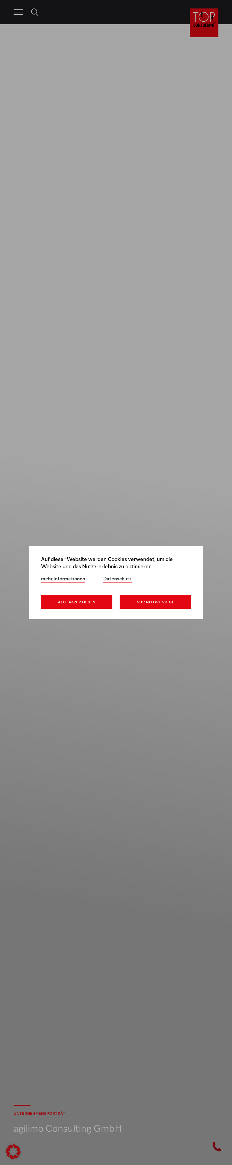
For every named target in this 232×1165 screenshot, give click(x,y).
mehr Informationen (63, 579)
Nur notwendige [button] (155, 602)
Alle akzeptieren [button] (76, 602)
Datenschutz (117, 579)
